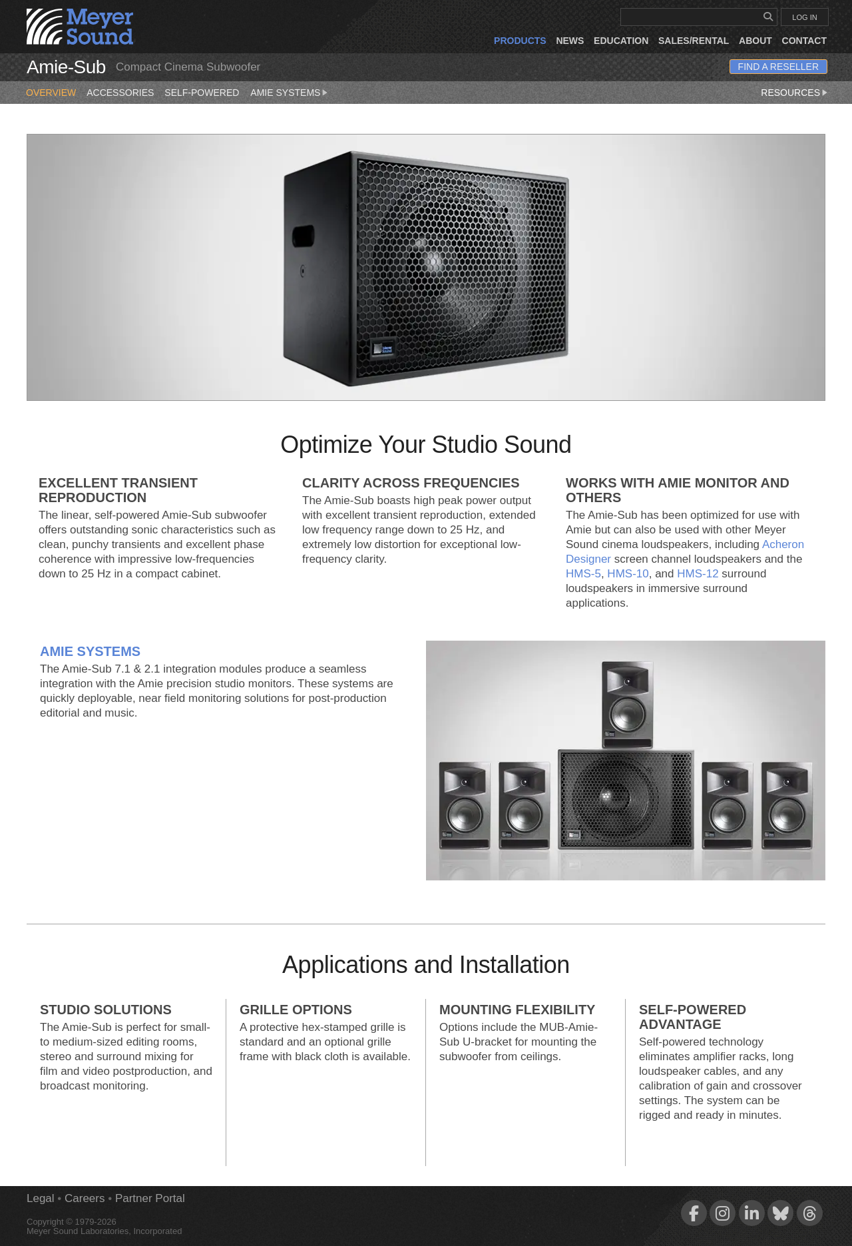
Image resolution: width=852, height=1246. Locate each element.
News (570, 40)
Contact (804, 40)
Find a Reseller (778, 66)
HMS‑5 (583, 573)
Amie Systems (289, 89)
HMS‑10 (627, 573)
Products (520, 40)
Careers (85, 1198)
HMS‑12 (697, 573)
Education (621, 40)
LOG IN (804, 17)
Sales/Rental (693, 40)
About (755, 40)
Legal (41, 1198)
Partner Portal (150, 1198)
